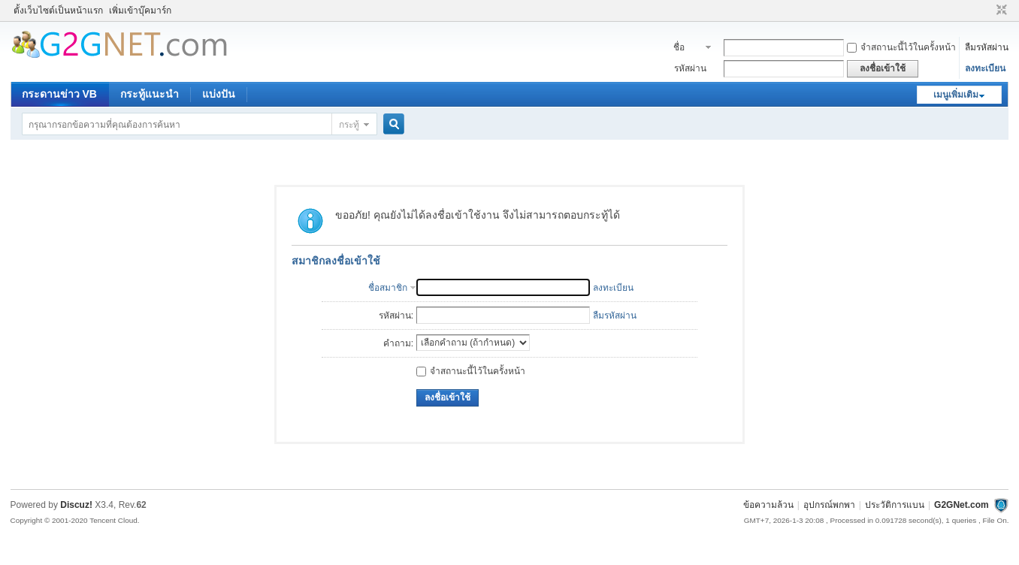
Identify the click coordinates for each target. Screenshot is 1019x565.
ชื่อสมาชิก (687, 49)
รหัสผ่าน (690, 68)
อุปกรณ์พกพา (829, 505)
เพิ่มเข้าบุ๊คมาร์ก (140, 10)
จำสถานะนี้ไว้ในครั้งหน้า (901, 47)
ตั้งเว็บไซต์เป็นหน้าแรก (58, 10)
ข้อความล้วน (768, 505)
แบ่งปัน (218, 94)
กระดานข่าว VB (59, 94)
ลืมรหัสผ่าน (986, 47)
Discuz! (76, 505)
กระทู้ (349, 124)
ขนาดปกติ (999, 10)
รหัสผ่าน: (396, 315)
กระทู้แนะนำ (149, 94)
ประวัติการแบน (894, 505)
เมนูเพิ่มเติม (955, 94)
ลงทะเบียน (985, 68)
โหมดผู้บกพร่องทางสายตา (987, 10)
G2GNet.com (961, 505)
